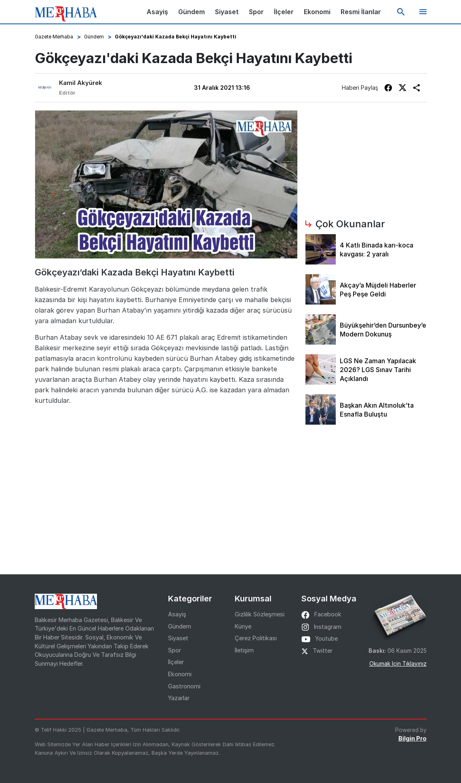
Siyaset (227, 12)
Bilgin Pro (412, 738)
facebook (321, 614)
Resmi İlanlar (361, 12)
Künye (243, 626)
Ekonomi (317, 12)
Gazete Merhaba (54, 37)
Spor (256, 12)
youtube (319, 638)
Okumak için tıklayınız (398, 663)
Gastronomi (184, 686)
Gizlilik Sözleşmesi (259, 614)
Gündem (191, 12)
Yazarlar (178, 697)
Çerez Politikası (256, 638)
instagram (321, 626)
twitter (317, 650)
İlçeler (284, 12)
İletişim (244, 650)
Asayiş (157, 12)
